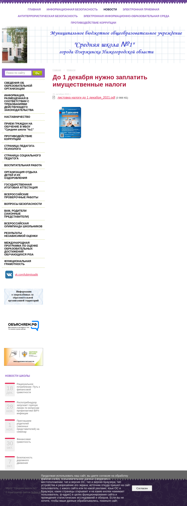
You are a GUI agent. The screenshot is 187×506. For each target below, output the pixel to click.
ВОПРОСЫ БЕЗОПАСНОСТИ (23, 204)
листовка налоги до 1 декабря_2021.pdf (86, 97)
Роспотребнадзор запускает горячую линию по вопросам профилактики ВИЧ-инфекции (28, 408)
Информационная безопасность (72, 9)
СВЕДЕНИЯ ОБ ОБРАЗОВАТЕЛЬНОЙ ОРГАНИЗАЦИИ (18, 85)
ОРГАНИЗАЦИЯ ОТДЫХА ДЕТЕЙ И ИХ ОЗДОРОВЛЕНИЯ (20, 175)
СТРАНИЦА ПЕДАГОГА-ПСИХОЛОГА (19, 147)
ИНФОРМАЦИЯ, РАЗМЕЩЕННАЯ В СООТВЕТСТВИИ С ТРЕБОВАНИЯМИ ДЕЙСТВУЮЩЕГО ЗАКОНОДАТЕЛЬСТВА (19, 103)
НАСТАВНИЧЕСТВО (17, 116)
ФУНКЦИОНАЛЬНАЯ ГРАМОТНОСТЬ (17, 263)
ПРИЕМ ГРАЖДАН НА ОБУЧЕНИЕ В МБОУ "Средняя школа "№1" (19, 126)
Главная (34, 9)
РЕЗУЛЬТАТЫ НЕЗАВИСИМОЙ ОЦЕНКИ (21, 234)
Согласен (142, 488)
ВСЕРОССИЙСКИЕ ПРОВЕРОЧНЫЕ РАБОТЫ (21, 196)
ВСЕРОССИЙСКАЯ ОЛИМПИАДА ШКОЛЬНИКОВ (23, 225)
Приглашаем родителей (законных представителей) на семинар (28, 426)
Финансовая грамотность (24, 440)
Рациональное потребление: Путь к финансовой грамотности (28, 388)
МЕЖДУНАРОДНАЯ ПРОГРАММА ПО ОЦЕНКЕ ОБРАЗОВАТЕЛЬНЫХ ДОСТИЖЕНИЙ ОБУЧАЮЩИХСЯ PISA (21, 248)
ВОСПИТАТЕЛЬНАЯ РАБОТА (23, 165)
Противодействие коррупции (93, 22)
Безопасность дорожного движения (24, 460)
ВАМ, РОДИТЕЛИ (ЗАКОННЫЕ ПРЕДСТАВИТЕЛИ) (16, 213)
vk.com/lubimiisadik (26, 274)
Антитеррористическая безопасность (48, 16)
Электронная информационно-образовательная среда (126, 16)
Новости (110, 9)
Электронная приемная (141, 9)
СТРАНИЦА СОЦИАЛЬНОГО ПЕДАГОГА (22, 157)
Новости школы (17, 375)
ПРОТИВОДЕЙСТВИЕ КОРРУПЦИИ (18, 138)
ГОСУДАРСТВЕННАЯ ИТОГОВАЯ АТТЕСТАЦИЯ (21, 186)
